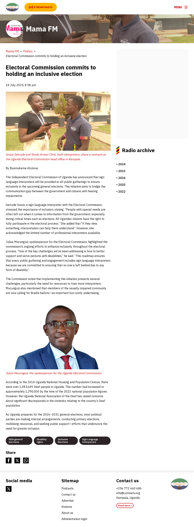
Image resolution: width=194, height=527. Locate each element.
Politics (28, 51)
